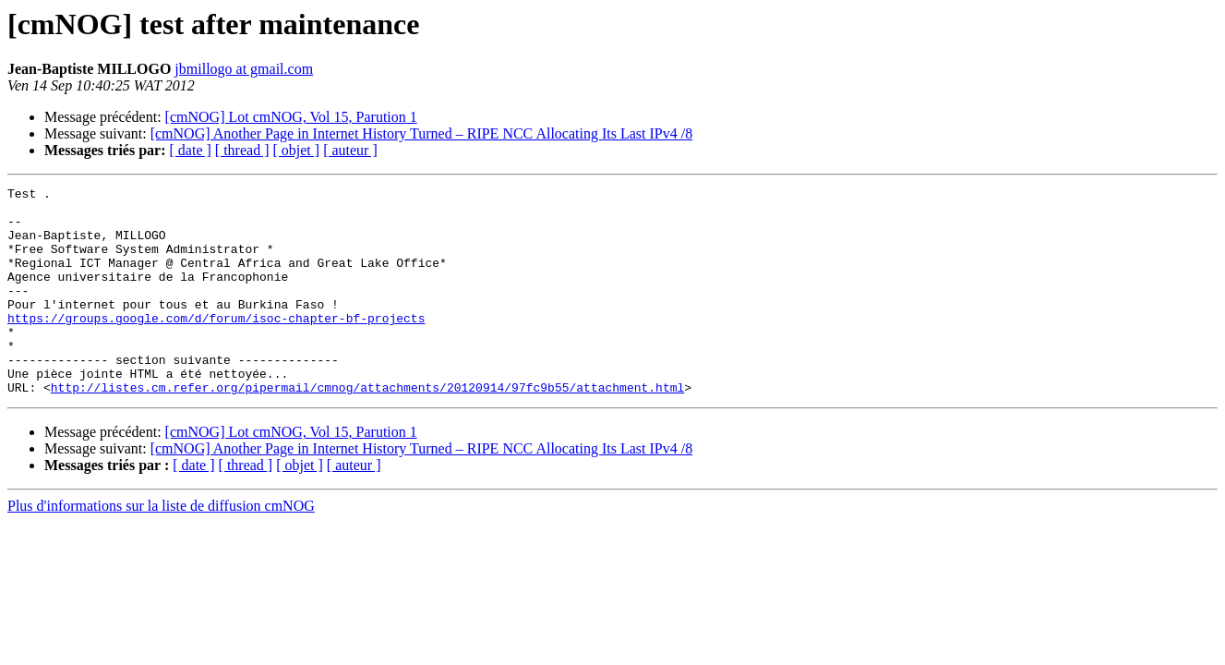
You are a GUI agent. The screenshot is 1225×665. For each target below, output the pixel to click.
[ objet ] (295, 150)
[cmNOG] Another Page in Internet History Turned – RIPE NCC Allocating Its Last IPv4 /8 (421, 133)
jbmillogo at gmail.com (243, 69)
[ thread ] (242, 150)
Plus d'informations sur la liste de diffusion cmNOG (161, 547)
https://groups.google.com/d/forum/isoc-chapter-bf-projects (216, 345)
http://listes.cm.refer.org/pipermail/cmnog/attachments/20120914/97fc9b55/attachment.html (367, 428)
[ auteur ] (350, 150)
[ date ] (190, 150)
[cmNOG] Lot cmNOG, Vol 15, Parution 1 (291, 117)
